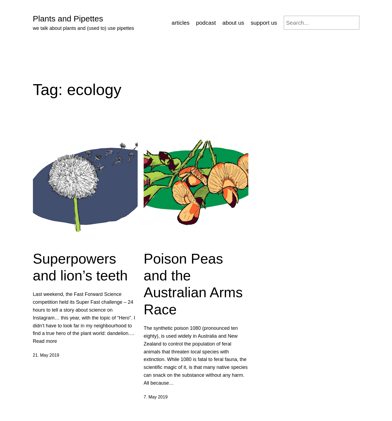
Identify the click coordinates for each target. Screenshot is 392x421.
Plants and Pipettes (68, 18)
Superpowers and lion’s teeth (80, 267)
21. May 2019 (46, 355)
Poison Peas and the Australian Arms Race (193, 284)
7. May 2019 (156, 397)
